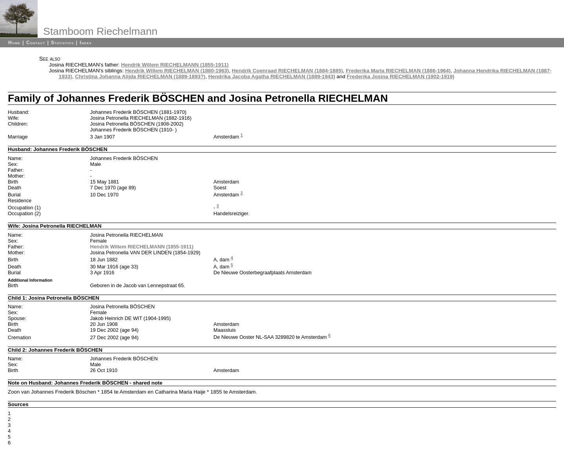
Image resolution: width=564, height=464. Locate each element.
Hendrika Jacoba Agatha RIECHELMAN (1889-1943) (271, 76)
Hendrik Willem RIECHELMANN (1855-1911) (175, 65)
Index (86, 42)
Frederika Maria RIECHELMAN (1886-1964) (398, 71)
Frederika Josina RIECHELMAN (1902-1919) (400, 76)
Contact (35, 42)
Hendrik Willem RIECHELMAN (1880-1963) (177, 71)
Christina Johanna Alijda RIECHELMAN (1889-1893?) (140, 76)
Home (14, 42)
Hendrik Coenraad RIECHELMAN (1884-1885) (287, 71)
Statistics (62, 42)
